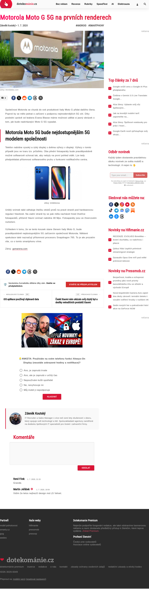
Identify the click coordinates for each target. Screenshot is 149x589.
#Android (81, 25)
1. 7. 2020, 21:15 (34, 480)
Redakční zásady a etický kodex (125, 567)
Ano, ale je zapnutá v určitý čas (40, 375)
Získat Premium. (90, 531)
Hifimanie (33, 526)
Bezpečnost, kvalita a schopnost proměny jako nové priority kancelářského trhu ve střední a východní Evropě (128, 282)
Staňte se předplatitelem (83, 284)
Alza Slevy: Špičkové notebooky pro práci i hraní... (130, 124)
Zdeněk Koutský (8, 25)
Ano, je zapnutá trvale (35, 371)
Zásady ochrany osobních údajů (88, 567)
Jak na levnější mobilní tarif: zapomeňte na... (126, 115)
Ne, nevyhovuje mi (34, 385)
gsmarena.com (19, 249)
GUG (2, 534)
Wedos (3, 538)
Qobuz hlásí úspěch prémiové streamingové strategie (127, 250)
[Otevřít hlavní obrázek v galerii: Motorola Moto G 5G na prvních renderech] (52, 59)
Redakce (42, 567)
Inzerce (31, 567)
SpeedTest (102, 4)
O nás (53, 567)
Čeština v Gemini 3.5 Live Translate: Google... (130, 97)
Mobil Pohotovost (8, 526)
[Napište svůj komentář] (52, 454)
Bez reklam (61, 4)
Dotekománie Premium (12, 567)
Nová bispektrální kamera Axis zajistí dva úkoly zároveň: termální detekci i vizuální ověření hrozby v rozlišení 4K (131, 296)
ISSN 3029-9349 (9, 572)
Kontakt (63, 567)
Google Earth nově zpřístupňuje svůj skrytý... (130, 133)
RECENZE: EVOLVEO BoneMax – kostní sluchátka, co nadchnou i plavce (129, 239)
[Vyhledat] (145, 4)
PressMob (34, 530)
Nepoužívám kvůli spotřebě (38, 380)
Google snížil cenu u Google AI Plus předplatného (130, 88)
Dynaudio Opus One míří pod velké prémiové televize (129, 259)
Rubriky (88, 4)
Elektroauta (124, 4)
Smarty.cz (5, 530)
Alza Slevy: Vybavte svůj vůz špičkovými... (126, 106)
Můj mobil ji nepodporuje (37, 390)
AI (112, 4)
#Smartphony (96, 25)
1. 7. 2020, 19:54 (43, 490)
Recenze (76, 4)
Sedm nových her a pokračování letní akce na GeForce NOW (130, 307)
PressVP (33, 534)
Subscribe (140, 175)
